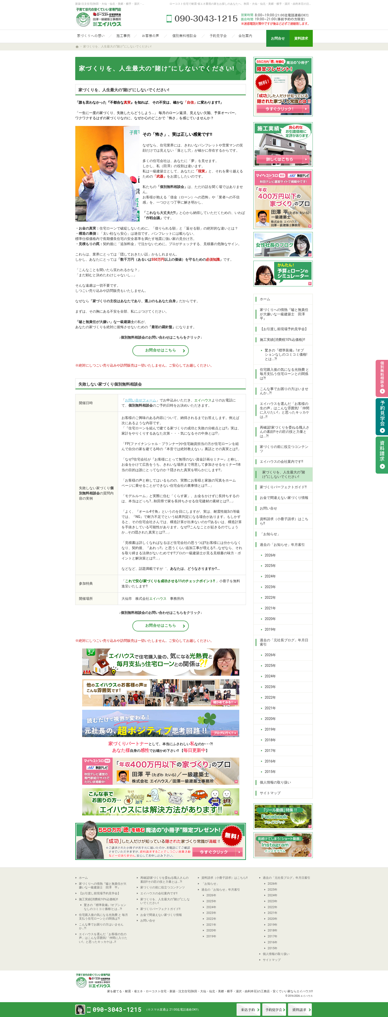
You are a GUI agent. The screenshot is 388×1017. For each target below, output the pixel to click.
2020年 (270, 619)
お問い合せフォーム (140, 400)
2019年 (270, 629)
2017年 (270, 751)
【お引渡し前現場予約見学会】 (284, 329)
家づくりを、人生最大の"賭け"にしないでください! (123, 90)
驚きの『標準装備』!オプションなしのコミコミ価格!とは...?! (286, 354)
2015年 (270, 772)
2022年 (270, 598)
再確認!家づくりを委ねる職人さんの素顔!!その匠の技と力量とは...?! (284, 431)
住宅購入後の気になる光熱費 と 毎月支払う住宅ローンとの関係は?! (284, 374)
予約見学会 (382, 416)
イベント (274, 1009)
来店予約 (248, 1009)
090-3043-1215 (238, 18)
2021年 (270, 608)
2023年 (270, 587)
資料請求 (300, 1009)
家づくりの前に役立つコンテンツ (284, 449)
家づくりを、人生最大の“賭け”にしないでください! (283, 474)
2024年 (270, 576)
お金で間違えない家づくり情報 (284, 498)
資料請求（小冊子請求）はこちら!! (284, 521)
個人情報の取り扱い (275, 782)
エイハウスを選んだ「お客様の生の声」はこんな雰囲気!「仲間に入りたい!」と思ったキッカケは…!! (284, 410)
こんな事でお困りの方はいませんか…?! (284, 391)
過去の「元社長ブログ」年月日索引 (284, 642)
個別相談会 (382, 378)
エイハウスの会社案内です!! (281, 461)
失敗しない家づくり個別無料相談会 (110, 384)
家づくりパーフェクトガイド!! (283, 487)
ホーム (265, 299)
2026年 (270, 555)
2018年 (270, 740)
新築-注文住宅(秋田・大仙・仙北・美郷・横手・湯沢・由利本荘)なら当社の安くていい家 (129, 3)
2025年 (270, 566)
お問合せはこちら (160, 350)
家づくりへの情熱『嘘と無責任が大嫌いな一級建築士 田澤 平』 (284, 314)
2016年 (270, 761)
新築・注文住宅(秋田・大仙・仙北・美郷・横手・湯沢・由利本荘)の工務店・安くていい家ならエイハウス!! (241, 991)
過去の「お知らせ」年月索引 (282, 545)
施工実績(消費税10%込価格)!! (282, 340)
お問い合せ (268, 508)
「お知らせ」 (270, 534)
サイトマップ (270, 793)
